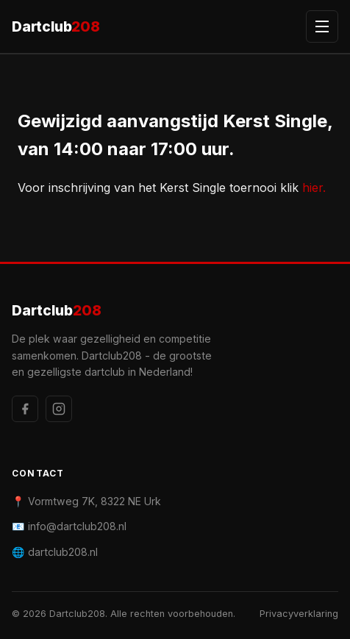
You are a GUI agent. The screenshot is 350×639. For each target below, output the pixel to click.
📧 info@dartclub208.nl (69, 526)
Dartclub (56, 26)
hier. (314, 187)
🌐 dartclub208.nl (55, 552)
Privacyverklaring (299, 613)
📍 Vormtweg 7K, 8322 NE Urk (86, 501)
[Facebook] (25, 409)
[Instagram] (59, 409)
